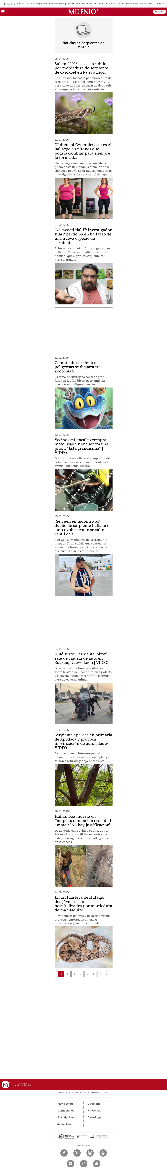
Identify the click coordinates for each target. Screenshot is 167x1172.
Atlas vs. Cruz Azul (26, 3)
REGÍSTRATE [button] (160, 11)
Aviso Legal (95, 1117)
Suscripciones (67, 1117)
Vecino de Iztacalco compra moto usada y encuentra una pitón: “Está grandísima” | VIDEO (81, 446)
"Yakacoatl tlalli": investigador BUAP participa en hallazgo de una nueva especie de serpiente (83, 236)
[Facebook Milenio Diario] (64, 1153)
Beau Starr (132, 3)
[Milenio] (83, 12)
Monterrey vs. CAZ (149, 3)
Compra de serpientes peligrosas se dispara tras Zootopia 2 (79, 367)
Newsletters (66, 1103)
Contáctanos (66, 1110)
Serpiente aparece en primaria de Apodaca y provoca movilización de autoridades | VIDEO (83, 741)
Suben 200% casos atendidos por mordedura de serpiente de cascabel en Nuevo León (81, 68)
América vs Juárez (116, 3)
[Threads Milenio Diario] (103, 1153)
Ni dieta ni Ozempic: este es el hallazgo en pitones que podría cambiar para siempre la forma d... (83, 151)
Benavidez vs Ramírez (94, 3)
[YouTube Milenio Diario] (70, 1163)
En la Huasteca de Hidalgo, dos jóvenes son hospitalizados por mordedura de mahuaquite (83, 904)
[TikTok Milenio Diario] (83, 1163)
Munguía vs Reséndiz (70, 3)
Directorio (94, 1103)
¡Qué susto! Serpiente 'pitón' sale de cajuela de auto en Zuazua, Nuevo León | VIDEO (82, 658)
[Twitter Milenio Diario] (77, 1153)
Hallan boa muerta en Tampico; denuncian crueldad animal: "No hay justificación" (83, 820)
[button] (3, 12)
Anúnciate (64, 1124)
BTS (162, 3)
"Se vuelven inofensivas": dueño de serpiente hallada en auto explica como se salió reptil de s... (83, 527)
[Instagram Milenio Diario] (90, 1153)
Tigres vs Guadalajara (47, 3)
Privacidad (94, 1110)
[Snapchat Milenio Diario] (96, 1163)
